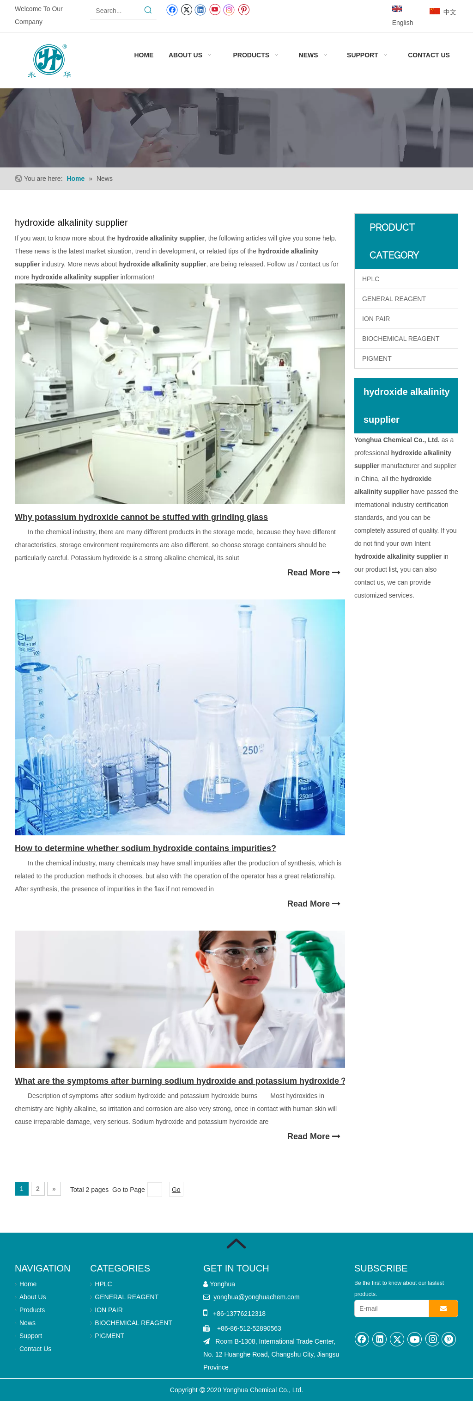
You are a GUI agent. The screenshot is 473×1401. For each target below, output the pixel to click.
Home (27, 1284)
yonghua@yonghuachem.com (256, 1297)
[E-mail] (389, 1308)
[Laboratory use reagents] (236, 127)
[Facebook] (172, 9)
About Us (32, 1297)
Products (32, 1310)
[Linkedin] (200, 9)
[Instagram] (229, 9)
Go (176, 1189)
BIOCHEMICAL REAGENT (401, 338)
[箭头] (236, 1243)
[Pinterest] (243, 9)
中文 (449, 12)
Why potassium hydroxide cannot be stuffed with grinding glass (141, 517)
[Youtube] (214, 9)
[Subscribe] (443, 1308)
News (27, 1323)
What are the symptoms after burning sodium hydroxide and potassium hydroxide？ (181, 1081)
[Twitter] (186, 9)
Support (30, 1335)
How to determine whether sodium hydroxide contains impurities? (145, 848)
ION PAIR (376, 318)
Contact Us (35, 1348)
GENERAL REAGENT (394, 298)
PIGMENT (377, 358)
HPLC (370, 279)
